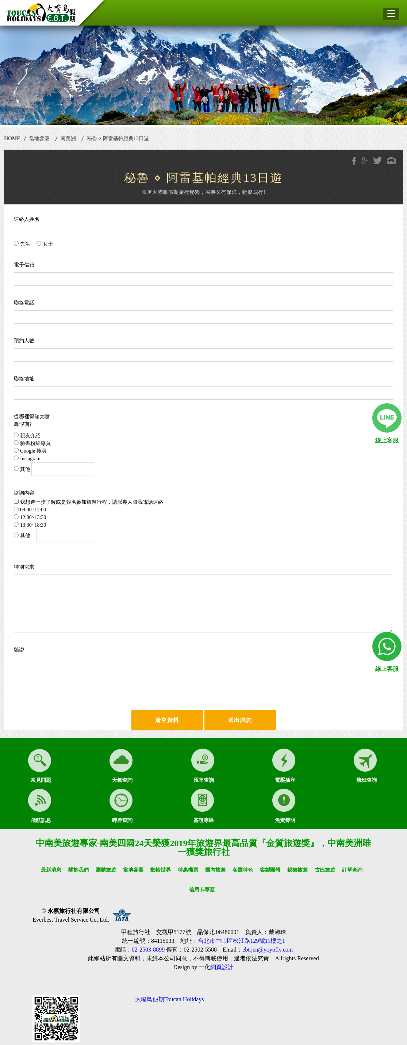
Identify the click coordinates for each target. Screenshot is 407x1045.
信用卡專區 (202, 889)
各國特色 (243, 870)
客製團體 (270, 870)
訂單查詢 (352, 870)
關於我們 (78, 870)
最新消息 (51, 870)
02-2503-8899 (148, 949)
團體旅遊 (106, 870)
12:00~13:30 (30, 517)
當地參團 (39, 138)
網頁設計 (222, 967)
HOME (12, 138)
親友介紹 (27, 435)
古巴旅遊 (325, 870)
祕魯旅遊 (297, 870)
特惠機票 (188, 870)
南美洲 (68, 138)
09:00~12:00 (30, 509)
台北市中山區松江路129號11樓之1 (241, 941)
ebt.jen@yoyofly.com (267, 949)
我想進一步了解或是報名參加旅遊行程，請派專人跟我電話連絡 (88, 502)
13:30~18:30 (30, 525)
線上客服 (387, 440)
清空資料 (167, 720)
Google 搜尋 (30, 451)
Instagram (27, 458)
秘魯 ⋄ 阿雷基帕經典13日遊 (118, 138)
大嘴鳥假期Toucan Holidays (169, 999)
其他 (54, 469)
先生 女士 (33, 244)
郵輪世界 (160, 870)
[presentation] (83, 671)
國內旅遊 (215, 870)
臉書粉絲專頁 (32, 443)
